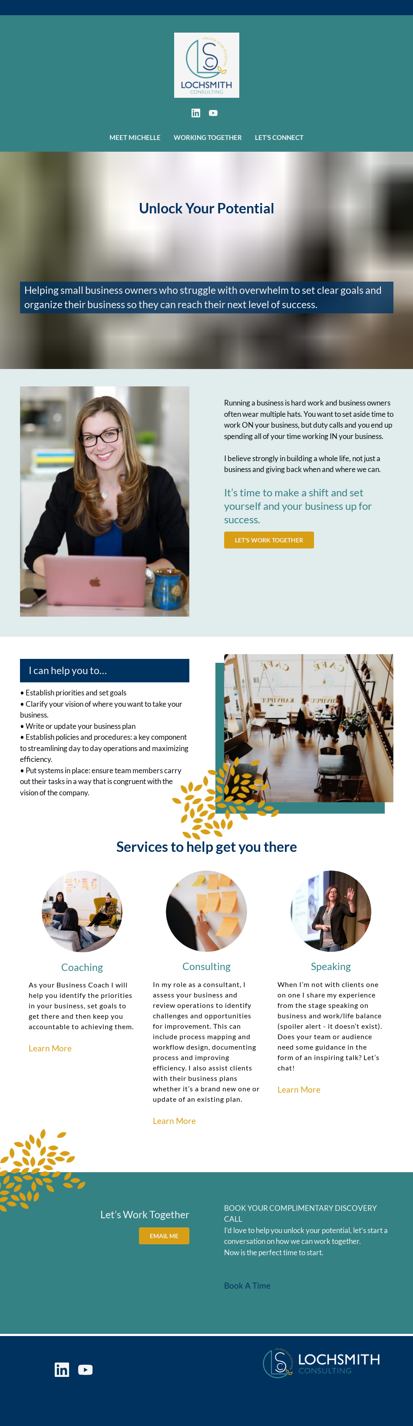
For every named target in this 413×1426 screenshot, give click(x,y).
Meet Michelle (135, 137)
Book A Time (247, 1286)
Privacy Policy (148, 1386)
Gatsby (380, 1415)
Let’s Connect (279, 137)
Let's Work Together (267, 539)
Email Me (165, 1234)
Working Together (208, 137)
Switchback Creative (287, 1415)
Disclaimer (142, 1398)
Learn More (50, 1048)
